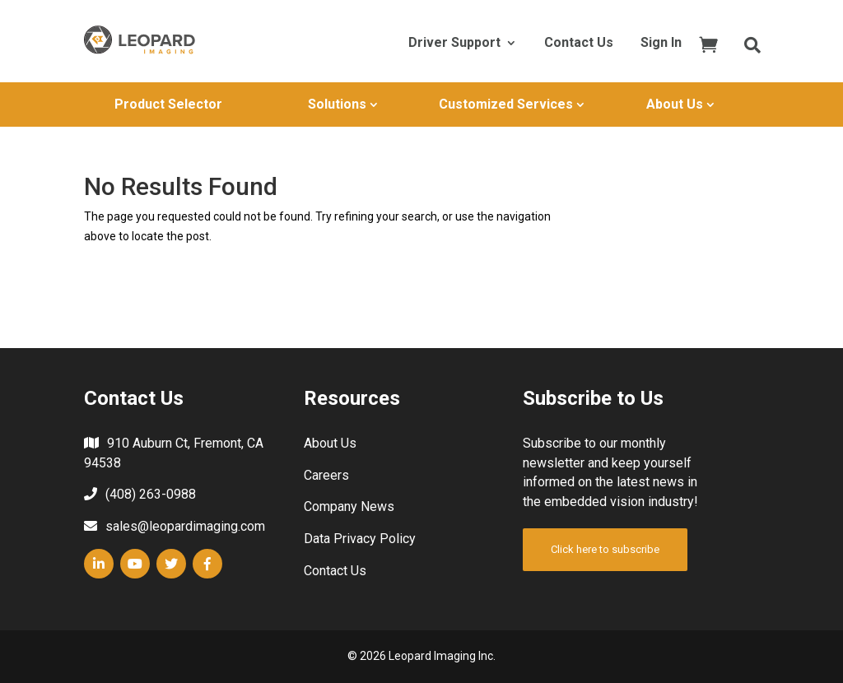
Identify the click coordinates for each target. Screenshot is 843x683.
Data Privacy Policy (360, 538)
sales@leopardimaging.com (185, 526)
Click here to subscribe (605, 549)
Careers (326, 475)
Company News (349, 506)
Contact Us (578, 43)
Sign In (661, 43)
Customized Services (506, 104)
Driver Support (454, 43)
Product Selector (168, 104)
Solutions (337, 104)
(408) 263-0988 (150, 494)
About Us (674, 104)
